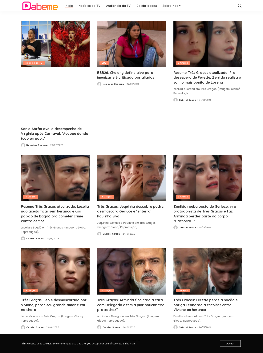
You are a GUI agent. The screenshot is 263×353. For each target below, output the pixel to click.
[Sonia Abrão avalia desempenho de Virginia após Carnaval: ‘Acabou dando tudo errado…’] (55, 44)
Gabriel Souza (187, 104)
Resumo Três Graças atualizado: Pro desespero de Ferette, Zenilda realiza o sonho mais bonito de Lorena (207, 79)
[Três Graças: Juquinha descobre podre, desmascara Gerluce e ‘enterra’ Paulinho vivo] (131, 178)
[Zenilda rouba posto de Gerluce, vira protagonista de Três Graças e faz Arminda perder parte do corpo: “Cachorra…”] (207, 178)
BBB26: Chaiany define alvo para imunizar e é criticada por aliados (129, 75)
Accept (230, 343)
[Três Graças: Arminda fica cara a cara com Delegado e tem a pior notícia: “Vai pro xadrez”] (131, 271)
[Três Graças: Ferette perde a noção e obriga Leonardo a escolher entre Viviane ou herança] (207, 271)
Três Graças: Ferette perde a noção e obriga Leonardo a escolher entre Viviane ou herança (207, 304)
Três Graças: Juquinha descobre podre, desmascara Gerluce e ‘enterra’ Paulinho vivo (127, 211)
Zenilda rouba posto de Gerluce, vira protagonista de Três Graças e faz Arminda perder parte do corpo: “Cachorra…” (207, 213)
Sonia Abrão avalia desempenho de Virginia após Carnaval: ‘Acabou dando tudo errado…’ (54, 133)
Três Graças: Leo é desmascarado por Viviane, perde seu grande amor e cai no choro (55, 304)
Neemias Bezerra (36, 145)
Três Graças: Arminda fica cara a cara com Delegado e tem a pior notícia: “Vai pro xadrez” (128, 304)
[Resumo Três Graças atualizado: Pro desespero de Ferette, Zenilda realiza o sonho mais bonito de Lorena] (207, 44)
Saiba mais (129, 343)
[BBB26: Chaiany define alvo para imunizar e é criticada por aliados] (131, 44)
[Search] (239, 5)
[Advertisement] (55, 96)
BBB (104, 63)
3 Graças (183, 63)
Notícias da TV (34, 63)
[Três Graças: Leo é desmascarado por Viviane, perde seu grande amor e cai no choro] (55, 271)
